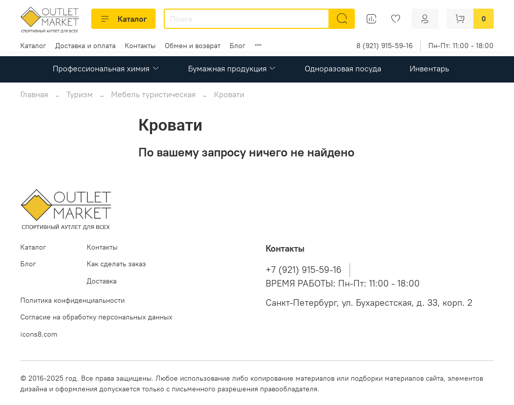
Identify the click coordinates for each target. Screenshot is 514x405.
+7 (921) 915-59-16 (304, 269)
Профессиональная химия (106, 68)
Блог (237, 45)
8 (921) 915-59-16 (384, 45)
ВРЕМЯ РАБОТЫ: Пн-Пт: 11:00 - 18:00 (343, 283)
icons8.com (38, 334)
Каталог (123, 19)
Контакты (140, 45)
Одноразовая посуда (343, 68)
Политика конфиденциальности (72, 300)
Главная (34, 94)
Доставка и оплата (85, 45)
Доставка (102, 281)
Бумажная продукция (232, 68)
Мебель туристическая (153, 94)
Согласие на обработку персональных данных (96, 316)
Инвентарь (429, 68)
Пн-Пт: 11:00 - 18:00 (461, 45)
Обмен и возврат (193, 45)
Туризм (79, 94)
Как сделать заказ (116, 263)
